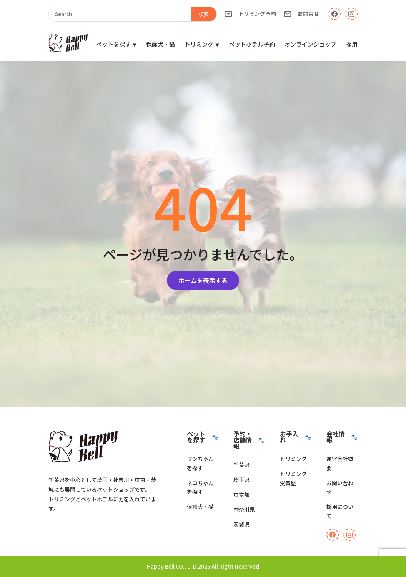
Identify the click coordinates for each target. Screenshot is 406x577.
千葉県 (241, 465)
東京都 (241, 495)
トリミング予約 (250, 14)
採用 (352, 44)
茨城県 (241, 524)
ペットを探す (113, 44)
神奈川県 (244, 509)
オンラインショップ (310, 44)
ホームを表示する (203, 280)
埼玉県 (241, 480)
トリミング (199, 44)
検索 (204, 14)
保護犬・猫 (160, 44)
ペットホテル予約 (252, 44)
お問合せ (301, 14)
